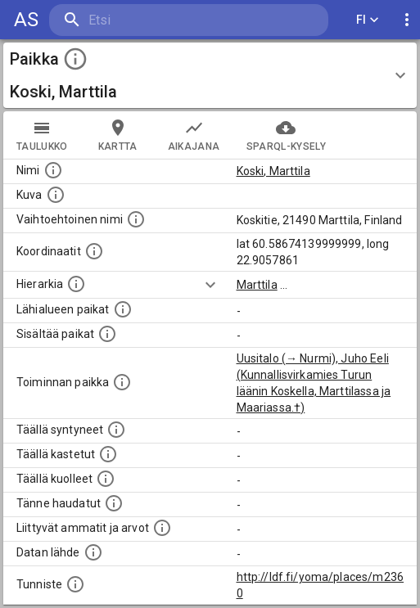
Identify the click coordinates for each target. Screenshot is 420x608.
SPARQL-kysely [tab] (286, 135)
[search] (147, 20)
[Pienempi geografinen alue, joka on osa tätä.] (107, 334)
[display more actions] (407, 20)
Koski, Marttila (273, 171)
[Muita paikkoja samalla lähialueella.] (123, 309)
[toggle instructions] (75, 59)
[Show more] (210, 285)
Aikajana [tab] (194, 135)
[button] (210, 75)
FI (367, 20)
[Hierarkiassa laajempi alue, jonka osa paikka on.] (76, 284)
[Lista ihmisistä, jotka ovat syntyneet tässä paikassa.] (116, 430)
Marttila (257, 284)
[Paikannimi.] (53, 170)
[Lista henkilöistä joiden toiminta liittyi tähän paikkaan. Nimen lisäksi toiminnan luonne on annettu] (122, 382)
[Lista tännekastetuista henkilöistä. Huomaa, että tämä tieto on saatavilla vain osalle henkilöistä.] (114, 503)
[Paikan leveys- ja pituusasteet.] (94, 251)
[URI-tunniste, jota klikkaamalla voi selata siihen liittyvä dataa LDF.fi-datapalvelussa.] (75, 584)
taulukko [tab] (42, 135)
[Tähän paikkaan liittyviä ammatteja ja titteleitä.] (162, 528)
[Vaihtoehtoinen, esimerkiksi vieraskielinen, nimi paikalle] (136, 219)
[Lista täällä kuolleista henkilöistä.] (106, 479)
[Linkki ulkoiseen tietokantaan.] (93, 552)
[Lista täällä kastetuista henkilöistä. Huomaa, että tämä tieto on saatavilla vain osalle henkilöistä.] (108, 454)
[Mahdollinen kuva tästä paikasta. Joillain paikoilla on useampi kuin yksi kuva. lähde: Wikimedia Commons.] (56, 195)
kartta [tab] (118, 135)
